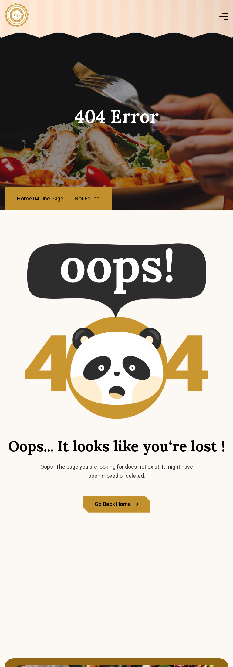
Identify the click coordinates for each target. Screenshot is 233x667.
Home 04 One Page (40, 198)
